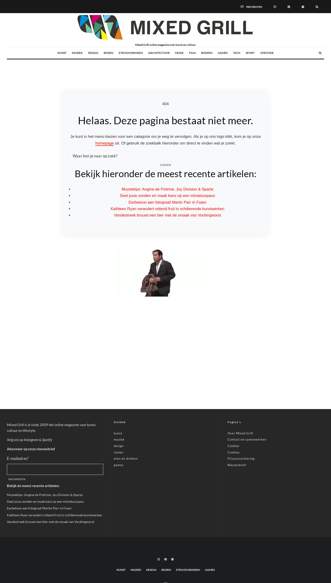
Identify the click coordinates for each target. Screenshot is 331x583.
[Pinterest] (289, 6)
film (192, 53)
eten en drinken (131, 53)
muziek (77, 53)
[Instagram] (275, 6)
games (223, 53)
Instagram (31, 440)
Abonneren (17, 479)
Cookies (234, 452)
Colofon (233, 446)
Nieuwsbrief (237, 465)
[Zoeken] (317, 6)
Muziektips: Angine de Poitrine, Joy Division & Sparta (167, 189)
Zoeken (165, 164)
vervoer (267, 53)
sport (250, 53)
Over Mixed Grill (240, 433)
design (93, 53)
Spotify (47, 440)
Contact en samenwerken (247, 439)
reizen (108, 53)
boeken (206, 53)
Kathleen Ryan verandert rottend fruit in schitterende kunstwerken (167, 209)
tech (236, 53)
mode (179, 53)
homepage (104, 143)
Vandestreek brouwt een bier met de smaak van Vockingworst (167, 215)
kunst (61, 53)
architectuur (159, 53)
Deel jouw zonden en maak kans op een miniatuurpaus (167, 195)
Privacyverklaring (241, 458)
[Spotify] (303, 6)
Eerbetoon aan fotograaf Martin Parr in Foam (167, 202)
